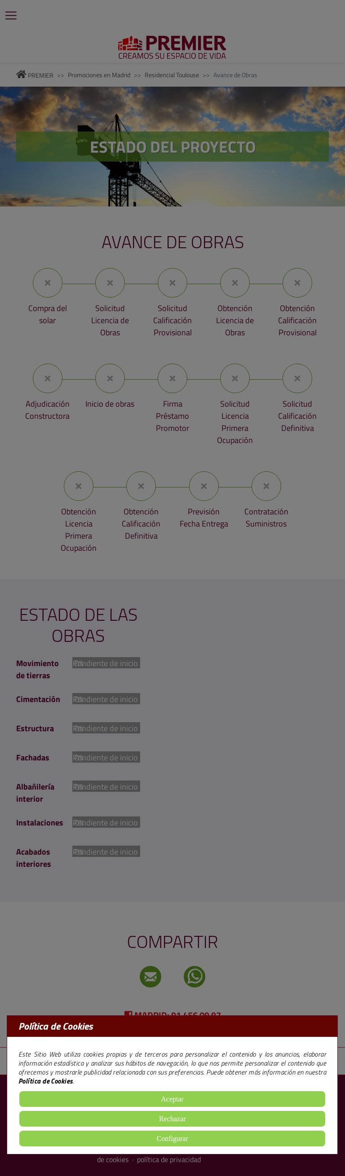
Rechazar (172, 1119)
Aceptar (172, 1099)
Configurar (172, 1138)
